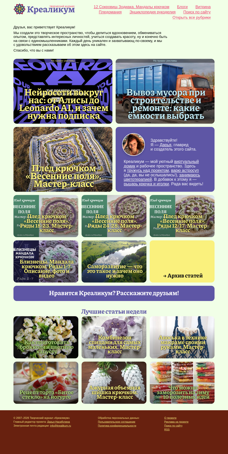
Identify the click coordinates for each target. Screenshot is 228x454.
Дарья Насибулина (58, 421)
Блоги (182, 6)
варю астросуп (185, 170)
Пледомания (110, 12)
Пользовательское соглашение (116, 421)
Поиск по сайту (197, 12)
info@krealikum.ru (60, 425)
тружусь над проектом (148, 170)
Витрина (203, 6)
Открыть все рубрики (192, 18)
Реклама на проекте (176, 421)
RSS (167, 429)
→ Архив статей (183, 275)
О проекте (170, 418)
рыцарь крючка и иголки (146, 184)
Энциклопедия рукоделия (152, 12)
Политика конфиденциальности (117, 425)
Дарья (165, 144)
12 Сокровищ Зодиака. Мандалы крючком (131, 6)
